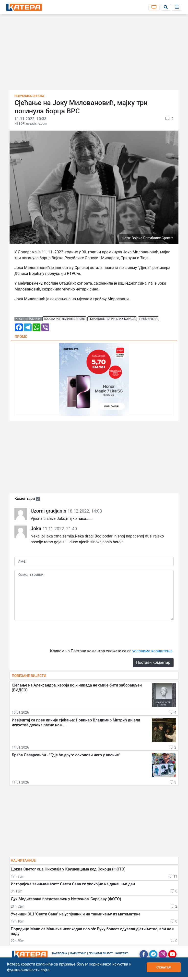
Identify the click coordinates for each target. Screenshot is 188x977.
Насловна (59, 953)
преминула (148, 319)
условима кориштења (152, 651)
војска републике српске (64, 319)
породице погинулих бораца (112, 319)
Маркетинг (78, 953)
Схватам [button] (163, 967)
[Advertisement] (94, 54)
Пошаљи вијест (101, 953)
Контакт (122, 953)
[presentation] (51, 633)
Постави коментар (153, 662)
